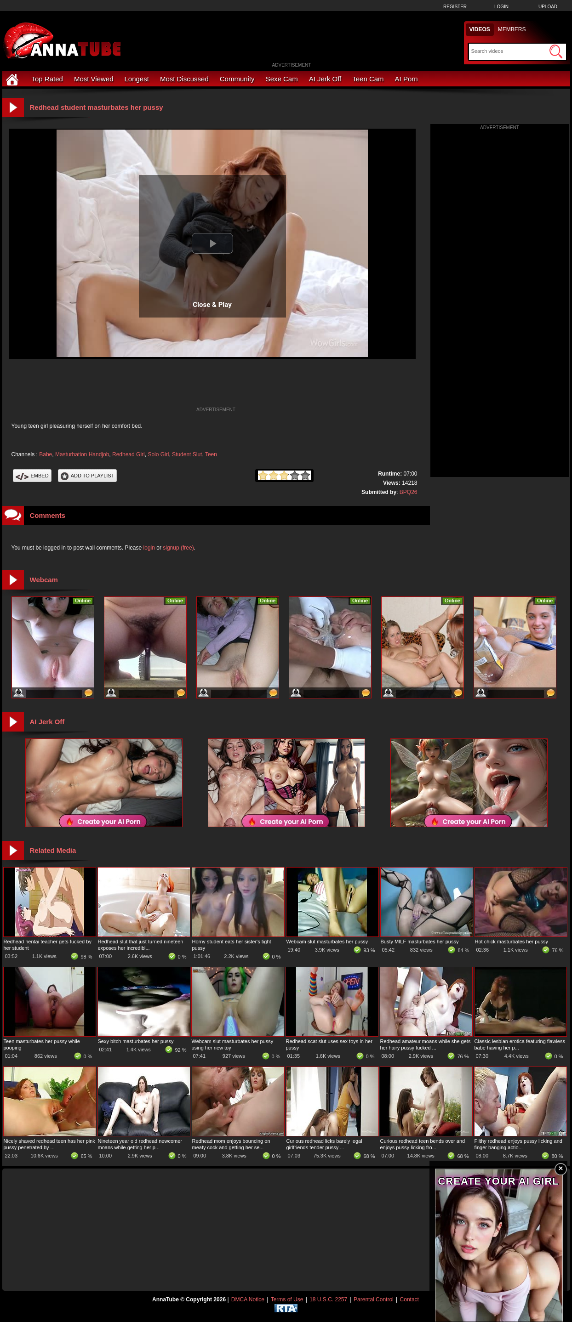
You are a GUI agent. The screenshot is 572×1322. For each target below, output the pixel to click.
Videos (479, 29)
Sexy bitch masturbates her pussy (136, 1041)
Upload (547, 6)
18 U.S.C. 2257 (328, 1299)
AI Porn (406, 79)
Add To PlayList (87, 475)
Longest (137, 79)
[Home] (13, 78)
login (149, 548)
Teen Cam (367, 79)
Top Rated (47, 79)
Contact (409, 1299)
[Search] (509, 51)
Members (512, 29)
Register (455, 6)
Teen (211, 454)
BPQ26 (409, 492)
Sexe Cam (282, 79)
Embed (32, 475)
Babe (45, 454)
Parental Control (374, 1299)
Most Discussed (184, 79)
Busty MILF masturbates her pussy (420, 941)
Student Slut (187, 454)
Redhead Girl (128, 454)
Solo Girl (158, 454)
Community (237, 79)
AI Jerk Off (325, 79)
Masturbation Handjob (82, 454)
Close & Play (212, 305)
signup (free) (178, 548)
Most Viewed (94, 79)
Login (501, 6)
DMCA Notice (247, 1299)
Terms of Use (287, 1299)
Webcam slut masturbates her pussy (327, 941)
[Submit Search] (555, 51)
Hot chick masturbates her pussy (512, 941)
